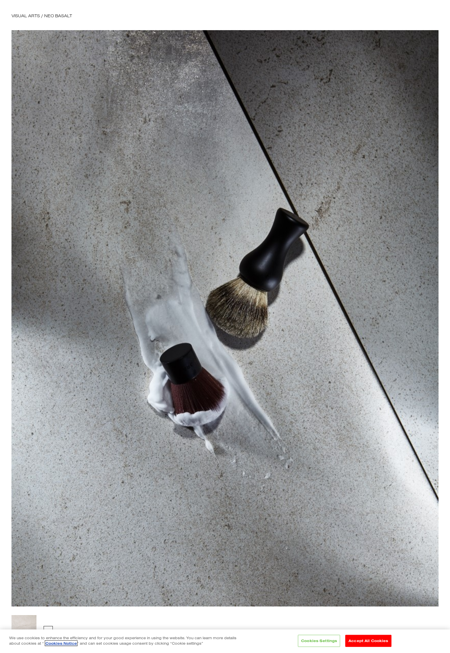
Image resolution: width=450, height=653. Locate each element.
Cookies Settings (319, 640)
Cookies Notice (61, 643)
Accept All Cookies (368, 640)
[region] (225, 641)
